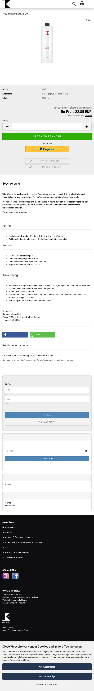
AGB (7, 547)
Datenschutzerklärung (20, 660)
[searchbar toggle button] (74, 4)
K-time (89, 20)
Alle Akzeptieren (47, 666)
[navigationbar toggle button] (90, 4)
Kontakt (8, 532)
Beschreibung (11, 183)
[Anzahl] (47, 126)
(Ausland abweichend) (59, 94)
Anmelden (70, 360)
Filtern (47, 415)
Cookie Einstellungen (14, 557)
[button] (7, 126)
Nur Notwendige (47, 676)
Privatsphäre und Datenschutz (18, 552)
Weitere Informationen (47, 684)
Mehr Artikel (10, 505)
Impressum (10, 527)
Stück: (5, 120)
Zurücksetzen (47, 422)
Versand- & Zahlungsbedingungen (19, 537)
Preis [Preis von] (8, 384)
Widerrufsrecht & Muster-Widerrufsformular (23, 542)
